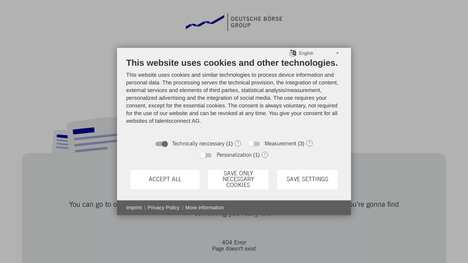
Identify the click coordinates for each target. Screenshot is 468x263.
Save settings (307, 179)
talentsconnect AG (177, 121)
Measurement (280, 144)
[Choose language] (293, 53)
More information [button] (204, 207)
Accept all (165, 179)
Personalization (234, 155)
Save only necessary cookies (238, 179)
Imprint (134, 207)
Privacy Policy (164, 207)
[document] (234, 96)
